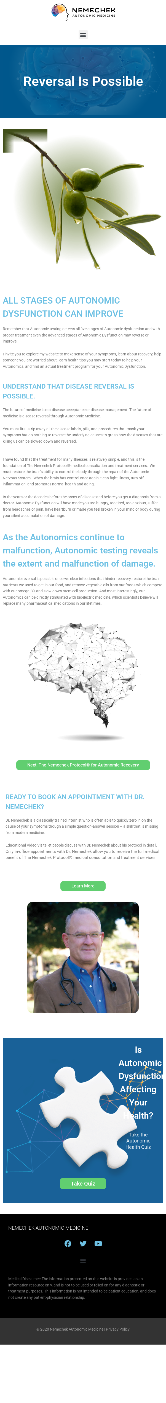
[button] (83, 34)
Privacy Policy (118, 1329)
